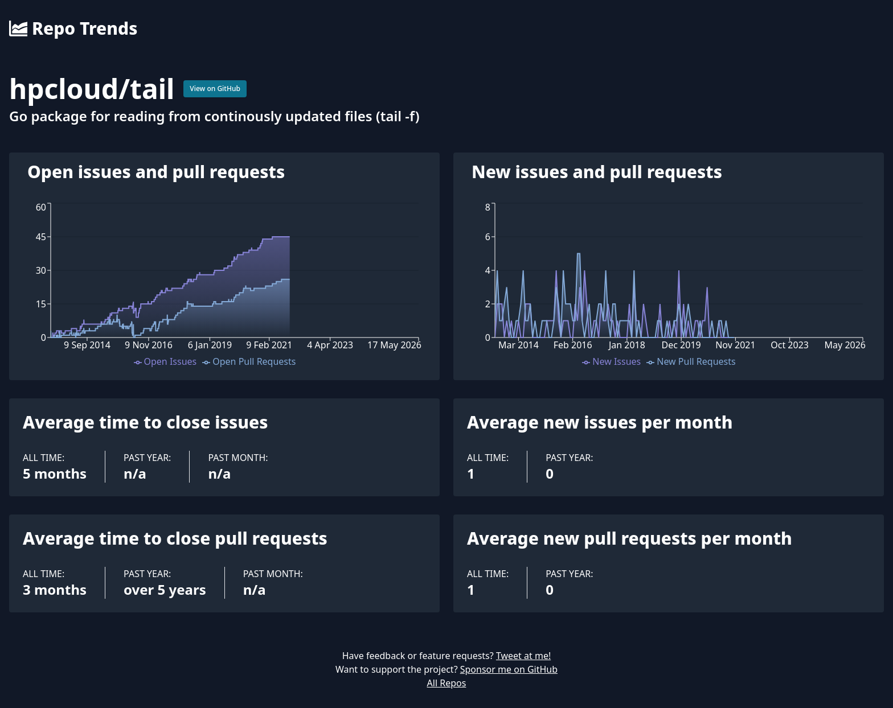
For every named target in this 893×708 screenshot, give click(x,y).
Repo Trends (73, 28)
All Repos (446, 683)
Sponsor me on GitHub (509, 669)
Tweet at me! (523, 655)
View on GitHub (215, 88)
